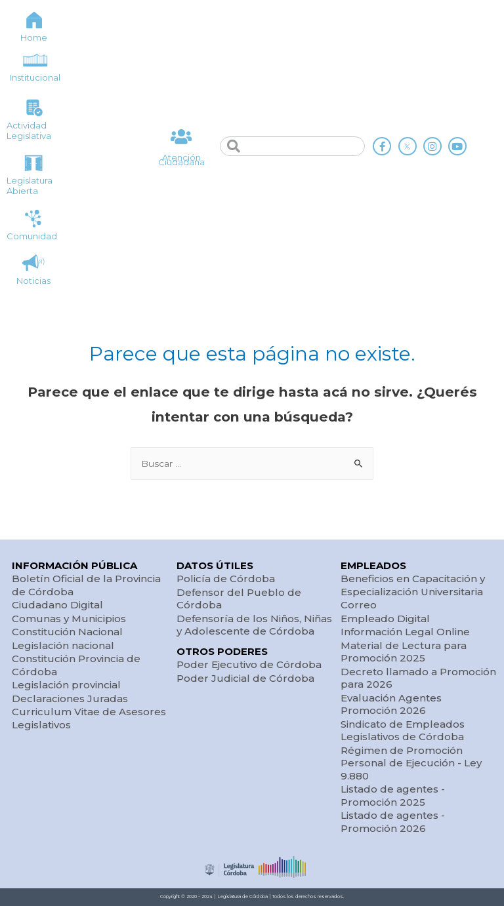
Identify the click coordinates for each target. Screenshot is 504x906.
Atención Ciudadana (181, 160)
